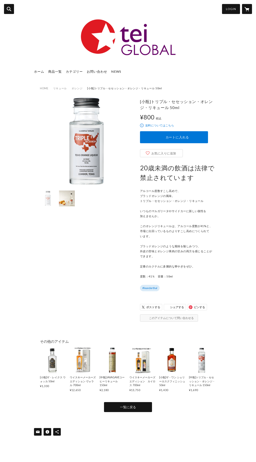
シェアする (177, 307)
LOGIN (231, 9)
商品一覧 (55, 71)
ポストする (153, 307)
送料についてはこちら (159, 125)
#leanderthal (149, 288)
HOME (44, 88)
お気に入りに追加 (163, 153)
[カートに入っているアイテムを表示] (247, 9)
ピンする (199, 307)
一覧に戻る (128, 407)
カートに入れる (177, 137)
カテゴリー (74, 71)
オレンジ (77, 88)
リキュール (60, 88)
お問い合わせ (97, 71)
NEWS (116, 71)
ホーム (39, 71)
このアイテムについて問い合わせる (171, 318)
